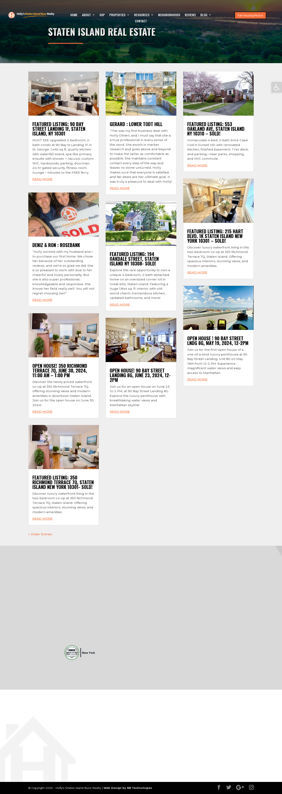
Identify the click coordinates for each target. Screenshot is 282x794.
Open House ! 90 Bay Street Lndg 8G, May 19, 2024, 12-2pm (217, 340)
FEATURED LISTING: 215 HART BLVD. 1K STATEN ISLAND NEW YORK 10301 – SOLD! (215, 236)
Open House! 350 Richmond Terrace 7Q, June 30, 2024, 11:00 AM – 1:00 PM (59, 370)
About (86, 15)
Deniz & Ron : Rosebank (56, 245)
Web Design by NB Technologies (128, 787)
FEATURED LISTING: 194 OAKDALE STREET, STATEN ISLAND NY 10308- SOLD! (134, 259)
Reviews (190, 15)
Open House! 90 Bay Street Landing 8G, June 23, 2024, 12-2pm (140, 375)
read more (42, 179)
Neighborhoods (169, 15)
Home (74, 15)
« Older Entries (40, 534)
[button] (276, 87)
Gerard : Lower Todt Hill (136, 124)
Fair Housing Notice (250, 15)
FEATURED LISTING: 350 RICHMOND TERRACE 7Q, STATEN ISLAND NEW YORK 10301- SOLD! (63, 482)
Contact (141, 21)
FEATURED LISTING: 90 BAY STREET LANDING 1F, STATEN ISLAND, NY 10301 (58, 129)
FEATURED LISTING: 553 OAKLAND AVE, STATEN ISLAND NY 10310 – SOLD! (215, 129)
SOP (102, 15)
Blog (203, 15)
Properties (117, 15)
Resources (142, 15)
